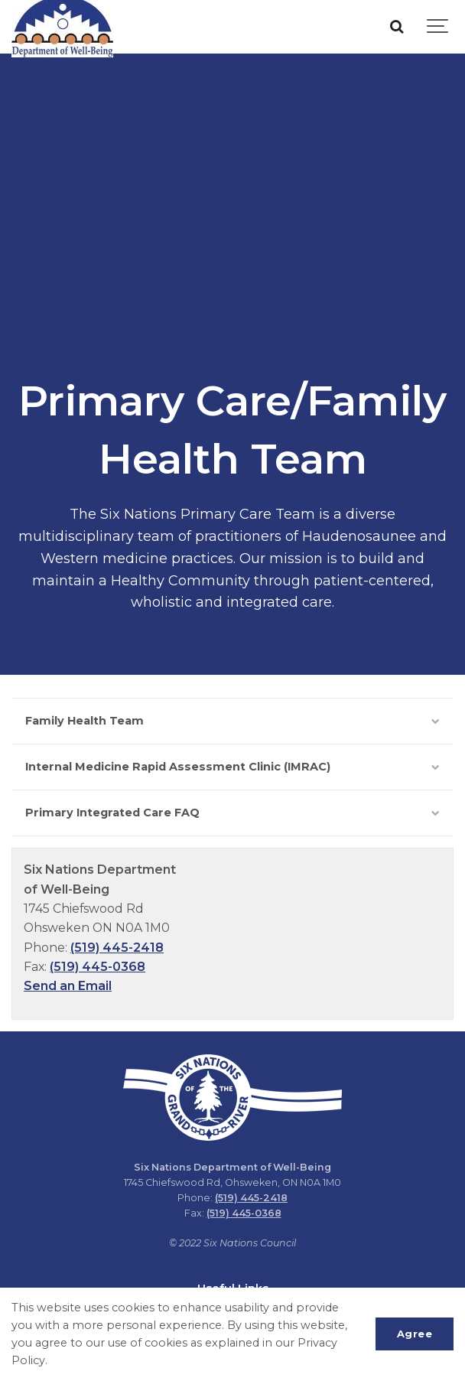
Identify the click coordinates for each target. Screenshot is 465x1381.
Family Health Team (232, 721)
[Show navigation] (438, 27)
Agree (415, 1333)
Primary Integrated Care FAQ (232, 812)
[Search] (396, 27)
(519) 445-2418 (117, 947)
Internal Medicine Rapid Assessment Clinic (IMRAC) (232, 767)
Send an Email (68, 986)
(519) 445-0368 (97, 966)
